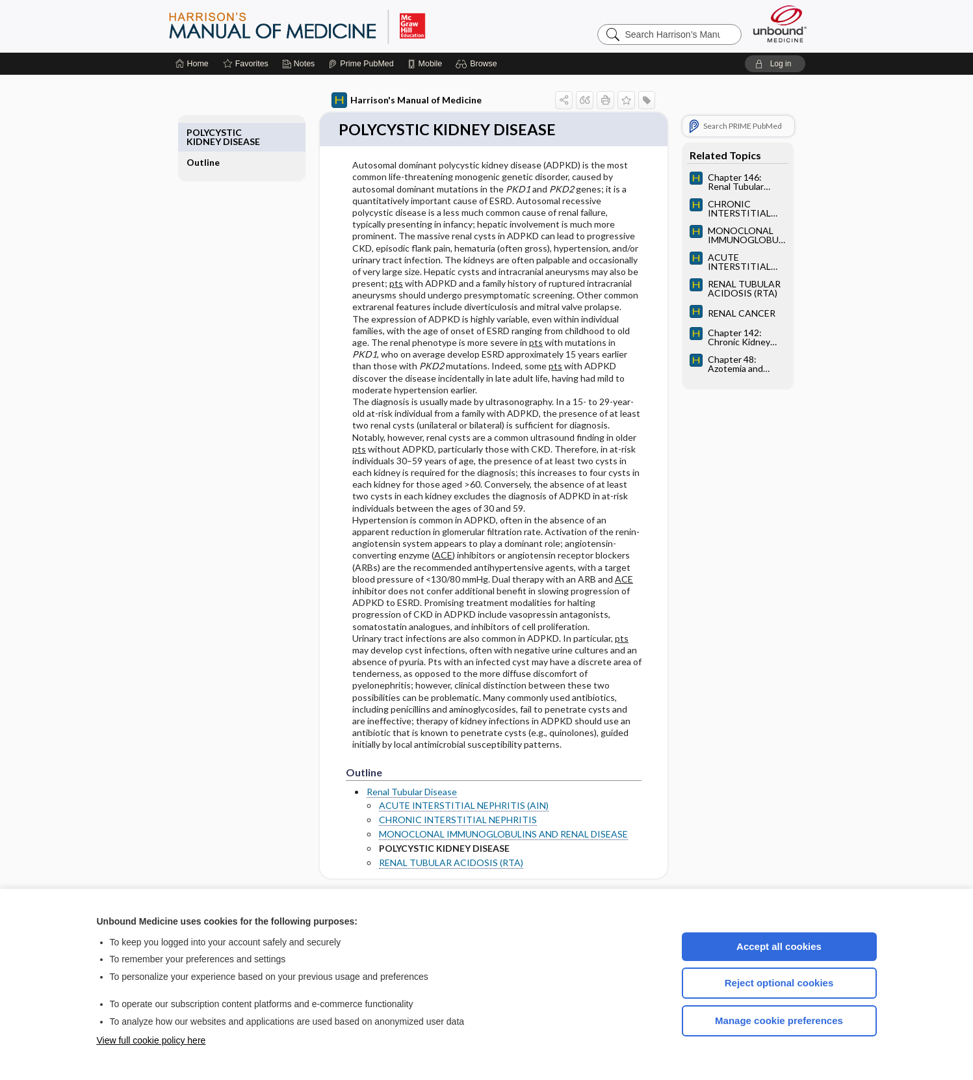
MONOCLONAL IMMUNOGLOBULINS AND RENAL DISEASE (488, 835)
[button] (478, 64)
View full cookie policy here (151, 1040)
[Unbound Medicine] (780, 23)
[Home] (192, 64)
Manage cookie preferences (779, 1020)
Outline (218, 132)
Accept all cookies (779, 946)
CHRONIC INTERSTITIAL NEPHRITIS (443, 820)
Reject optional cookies (779, 982)
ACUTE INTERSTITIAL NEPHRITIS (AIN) (449, 805)
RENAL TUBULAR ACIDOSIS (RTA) (436, 863)
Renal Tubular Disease (397, 792)
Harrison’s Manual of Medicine (330, 26)
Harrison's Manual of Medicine (392, 100)
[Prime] (360, 64)
